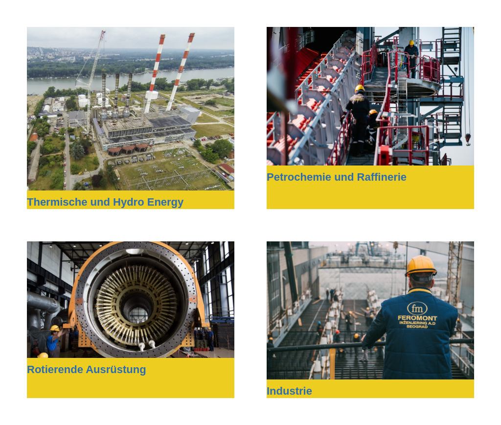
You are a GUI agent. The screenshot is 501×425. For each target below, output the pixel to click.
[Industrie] (370, 248)
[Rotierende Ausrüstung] (130, 248)
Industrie (289, 391)
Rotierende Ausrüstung (86, 369)
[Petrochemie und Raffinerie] (370, 33)
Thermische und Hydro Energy (105, 202)
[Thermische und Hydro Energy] (130, 33)
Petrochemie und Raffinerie (337, 177)
